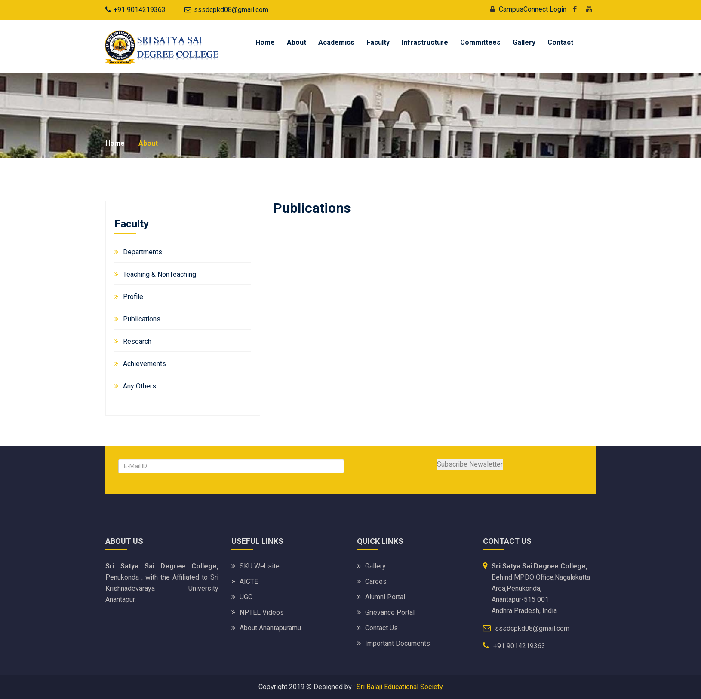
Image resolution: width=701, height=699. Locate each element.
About (296, 42)
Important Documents (397, 643)
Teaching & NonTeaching (159, 274)
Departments (142, 252)
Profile (133, 297)
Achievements (144, 364)
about (148, 143)
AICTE (249, 581)
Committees (480, 42)
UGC (246, 597)
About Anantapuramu (270, 628)
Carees (376, 581)
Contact (560, 42)
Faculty (378, 42)
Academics (336, 42)
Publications (141, 319)
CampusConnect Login (526, 9)
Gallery (524, 42)
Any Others (139, 386)
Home (265, 42)
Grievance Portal (390, 612)
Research (137, 341)
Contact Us (381, 628)
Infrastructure (425, 42)
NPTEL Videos (262, 612)
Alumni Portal (385, 597)
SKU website (260, 566)
